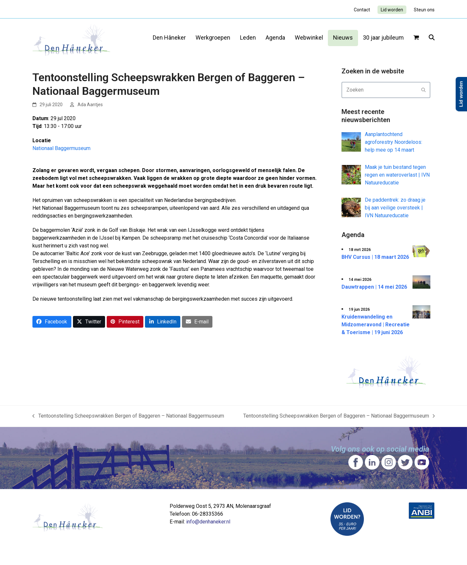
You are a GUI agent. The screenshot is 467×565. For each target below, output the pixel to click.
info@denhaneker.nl (208, 522)
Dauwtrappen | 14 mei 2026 (374, 287)
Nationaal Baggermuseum (61, 148)
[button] (416, 38)
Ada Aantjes (90, 104)
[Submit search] (423, 90)
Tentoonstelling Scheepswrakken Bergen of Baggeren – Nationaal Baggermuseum (128, 416)
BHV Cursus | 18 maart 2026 (375, 257)
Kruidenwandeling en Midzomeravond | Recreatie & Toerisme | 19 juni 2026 (375, 324)
